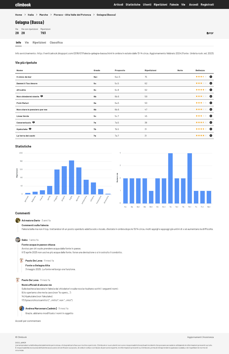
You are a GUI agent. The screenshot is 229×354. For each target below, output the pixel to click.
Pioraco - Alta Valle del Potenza (72, 14)
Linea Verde (23, 116)
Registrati (207, 4)
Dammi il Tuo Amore (27, 83)
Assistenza (208, 337)
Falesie (174, 4)
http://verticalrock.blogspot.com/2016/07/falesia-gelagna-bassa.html (74, 53)
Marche (43, 14)
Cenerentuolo (24, 122)
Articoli (118, 4)
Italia (31, 14)
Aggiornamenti (194, 337)
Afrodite (21, 89)
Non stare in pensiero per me (32, 109)
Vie (183, 4)
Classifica (56, 42)
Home (18, 14)
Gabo (25, 239)
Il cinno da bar (24, 76)
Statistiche (133, 4)
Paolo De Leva (33, 260)
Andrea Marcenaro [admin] (41, 308)
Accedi (193, 4)
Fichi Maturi (23, 103)
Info (18, 42)
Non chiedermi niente (28, 96)
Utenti (147, 4)
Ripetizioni (160, 4)
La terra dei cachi (26, 135)
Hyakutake (22, 129)
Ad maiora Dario (31, 220)
